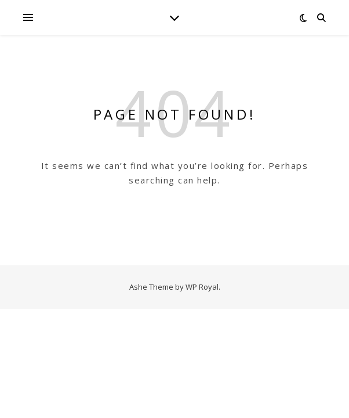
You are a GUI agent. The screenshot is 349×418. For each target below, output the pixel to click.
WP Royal (202, 287)
